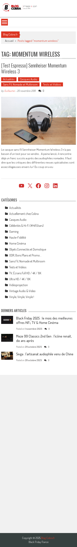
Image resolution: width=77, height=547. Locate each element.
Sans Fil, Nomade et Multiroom (20, 84)
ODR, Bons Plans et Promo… (25, 255)
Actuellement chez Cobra (24, 214)
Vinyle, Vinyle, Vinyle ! (21, 297)
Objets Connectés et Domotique (27, 249)
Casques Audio (28, 79)
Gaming (13, 231)
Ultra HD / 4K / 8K (20, 279)
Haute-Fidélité (17, 237)
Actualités (9, 79)
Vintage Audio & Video (22, 291)
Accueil (9, 41)
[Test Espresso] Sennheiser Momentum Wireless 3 (33, 68)
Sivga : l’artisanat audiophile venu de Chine (44, 354)
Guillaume (9, 90)
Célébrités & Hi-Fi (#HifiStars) (26, 226)
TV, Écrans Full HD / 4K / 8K (25, 273)
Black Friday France (38, 542)
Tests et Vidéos (52, 84)
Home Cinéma (17, 243)
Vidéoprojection (18, 285)
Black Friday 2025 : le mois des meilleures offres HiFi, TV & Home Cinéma (44, 320)
